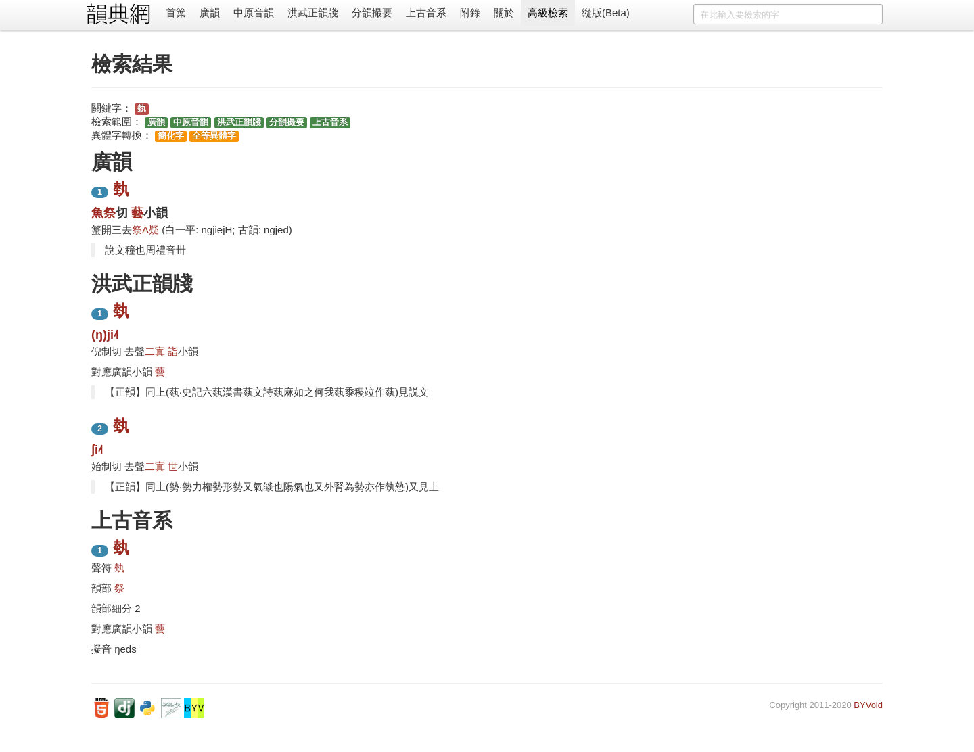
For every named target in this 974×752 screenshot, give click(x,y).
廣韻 (210, 12)
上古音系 (426, 12)
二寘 (155, 351)
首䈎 (176, 12)
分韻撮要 (372, 12)
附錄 (470, 12)
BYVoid (868, 705)
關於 (504, 12)
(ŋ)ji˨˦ (104, 335)
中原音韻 (253, 12)
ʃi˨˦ (97, 449)
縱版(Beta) (606, 12)
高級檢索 (548, 12)
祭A (140, 229)
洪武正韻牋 (312, 12)
